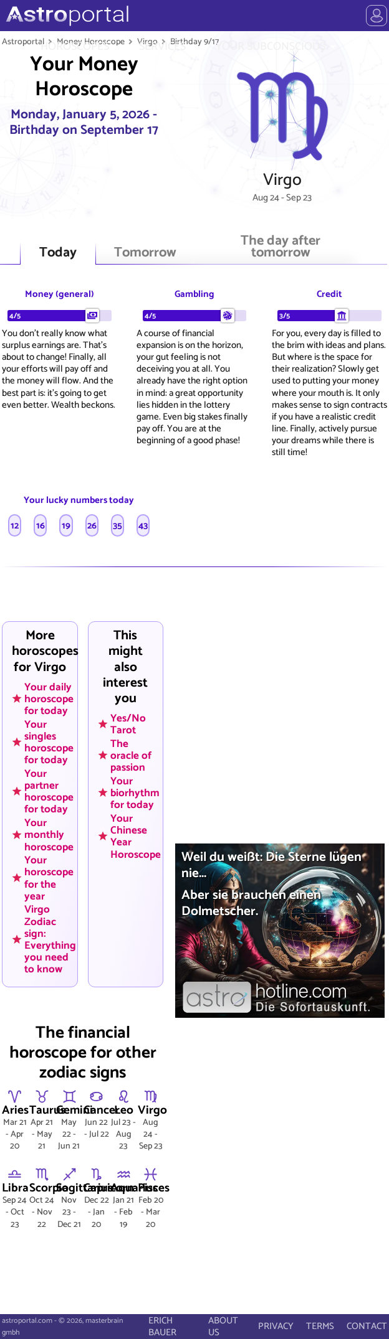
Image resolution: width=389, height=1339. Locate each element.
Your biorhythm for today (135, 792)
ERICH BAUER (162, 1326)
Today (58, 253)
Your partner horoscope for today (49, 790)
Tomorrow (145, 253)
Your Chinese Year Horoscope (135, 835)
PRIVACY (276, 1326)
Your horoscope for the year (49, 878)
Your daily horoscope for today (49, 698)
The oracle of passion (130, 755)
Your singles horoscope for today (49, 741)
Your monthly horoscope (49, 834)
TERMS (320, 1326)
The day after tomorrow (280, 247)
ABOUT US (223, 1326)
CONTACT (367, 1326)
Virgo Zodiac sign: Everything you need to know (50, 939)
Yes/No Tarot (128, 724)
